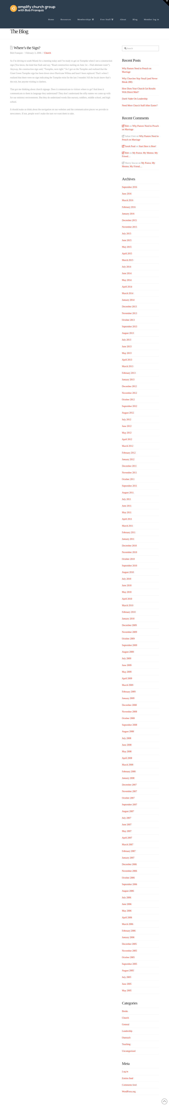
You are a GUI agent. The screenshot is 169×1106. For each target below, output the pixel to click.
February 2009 (128, 691)
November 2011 (129, 472)
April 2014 (127, 287)
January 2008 (128, 778)
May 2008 (126, 751)
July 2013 (126, 340)
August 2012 (128, 413)
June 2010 (126, 585)
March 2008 (127, 764)
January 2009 (128, 698)
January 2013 (128, 379)
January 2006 (128, 937)
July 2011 (126, 499)
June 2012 (126, 426)
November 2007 (129, 791)
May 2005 (126, 990)
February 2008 (128, 771)
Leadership (127, 1031)
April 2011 (127, 519)
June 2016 (126, 193)
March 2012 (127, 446)
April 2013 (127, 360)
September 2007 (129, 804)
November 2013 (129, 313)
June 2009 (126, 665)
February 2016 (128, 207)
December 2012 (129, 386)
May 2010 (126, 592)
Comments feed (129, 1085)
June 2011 (126, 506)
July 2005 (126, 977)
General (125, 1024)
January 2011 (128, 539)
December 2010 (129, 545)
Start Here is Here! (147, 146)
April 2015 (127, 253)
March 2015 (127, 260)
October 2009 (128, 638)
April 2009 (127, 678)
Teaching (126, 1044)
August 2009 (128, 652)
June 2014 (126, 273)
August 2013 (128, 333)
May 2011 (126, 512)
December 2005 (129, 944)
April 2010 (127, 599)
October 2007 (128, 798)
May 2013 (126, 353)
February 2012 (128, 453)
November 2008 (129, 711)
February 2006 (128, 931)
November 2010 (129, 552)
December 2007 (129, 784)
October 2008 (128, 718)
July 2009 (126, 658)
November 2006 (129, 871)
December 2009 (129, 625)
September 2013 (129, 326)
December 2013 (129, 306)
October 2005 (128, 957)
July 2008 (126, 738)
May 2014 (126, 280)
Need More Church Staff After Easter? (140, 105)
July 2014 (126, 267)
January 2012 (128, 459)
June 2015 (126, 240)
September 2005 (129, 964)
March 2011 (127, 526)
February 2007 (128, 851)
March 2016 (127, 200)
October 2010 (128, 559)
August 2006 (128, 891)
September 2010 (129, 565)
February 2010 (128, 612)
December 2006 (129, 864)
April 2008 (127, 758)
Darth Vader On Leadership (134, 98)
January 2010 (128, 618)
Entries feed (127, 1078)
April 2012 (127, 439)
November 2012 (129, 393)
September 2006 (129, 884)
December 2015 (129, 220)
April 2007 (127, 838)
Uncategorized (128, 1051)
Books (125, 1011)
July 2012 (126, 419)
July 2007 (126, 818)
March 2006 (127, 924)
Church (47, 53)
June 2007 (126, 824)
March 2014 (127, 293)
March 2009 (127, 685)
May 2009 (126, 672)
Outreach (126, 1037)
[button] (166, 3)
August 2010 (128, 572)
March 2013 (127, 366)
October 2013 (128, 320)
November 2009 (129, 632)
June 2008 (126, 745)
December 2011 (129, 466)
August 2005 (128, 970)
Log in (125, 1071)
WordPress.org (128, 1091)
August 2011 (128, 492)
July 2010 (126, 579)
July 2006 (126, 897)
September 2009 (129, 645)
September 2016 (129, 187)
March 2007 (127, 844)
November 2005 (129, 951)
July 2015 (126, 233)
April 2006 (127, 917)
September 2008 (129, 725)
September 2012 (129, 406)
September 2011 (129, 486)
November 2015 (129, 227)
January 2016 (128, 213)
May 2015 (126, 247)
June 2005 (126, 984)
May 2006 (126, 911)
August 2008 (128, 731)
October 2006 (128, 878)
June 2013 (126, 346)
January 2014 (128, 300)
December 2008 (129, 705)
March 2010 (127, 605)
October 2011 (128, 479)
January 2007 (128, 858)
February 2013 (128, 373)
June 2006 (126, 904)
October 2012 (128, 399)
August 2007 (128, 811)
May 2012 (126, 433)
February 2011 (128, 532)
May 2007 (126, 831)
